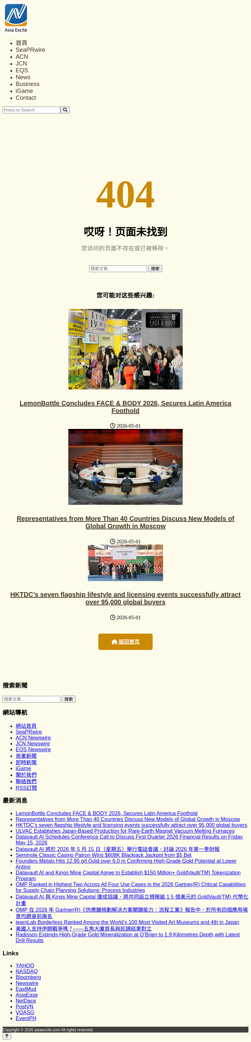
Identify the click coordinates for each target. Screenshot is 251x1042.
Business (28, 84)
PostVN (24, 1006)
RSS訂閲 (26, 788)
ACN (22, 56)
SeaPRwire (30, 50)
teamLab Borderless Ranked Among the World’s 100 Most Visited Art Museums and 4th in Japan (127, 922)
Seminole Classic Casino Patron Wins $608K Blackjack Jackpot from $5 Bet (104, 855)
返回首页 (125, 642)
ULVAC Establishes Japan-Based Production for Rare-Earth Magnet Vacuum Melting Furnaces (125, 831)
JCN (21, 63)
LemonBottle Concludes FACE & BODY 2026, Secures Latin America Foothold (125, 407)
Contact (26, 98)
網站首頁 (26, 726)
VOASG (25, 1012)
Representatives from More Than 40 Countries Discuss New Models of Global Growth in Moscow (125, 522)
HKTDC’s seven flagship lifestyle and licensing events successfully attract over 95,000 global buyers (125, 598)
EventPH (26, 1018)
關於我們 (26, 775)
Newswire (27, 983)
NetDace (26, 1001)
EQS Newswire (33, 749)
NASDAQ (27, 971)
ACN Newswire (33, 738)
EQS (22, 70)
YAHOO (25, 965)
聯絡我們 (26, 781)
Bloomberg (28, 977)
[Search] (65, 110)
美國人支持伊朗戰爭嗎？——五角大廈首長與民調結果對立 (84, 929)
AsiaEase (27, 995)
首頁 (21, 43)
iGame (24, 91)
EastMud (26, 989)
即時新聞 (26, 762)
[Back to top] (7, 1036)
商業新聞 (26, 756)
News (23, 77)
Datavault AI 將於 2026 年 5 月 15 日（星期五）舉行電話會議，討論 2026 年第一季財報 (118, 849)
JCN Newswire (33, 743)
